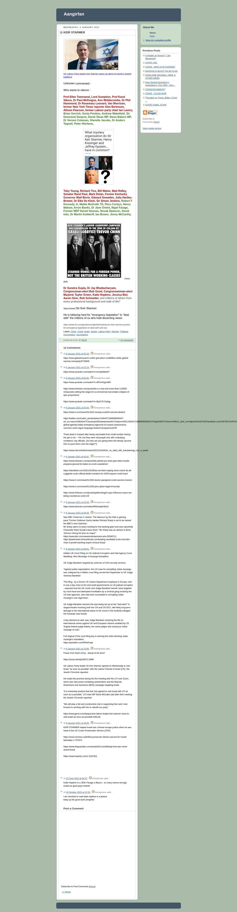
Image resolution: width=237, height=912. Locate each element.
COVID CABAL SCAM (155, 105)
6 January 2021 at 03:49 (78, 502)
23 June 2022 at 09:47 (77, 778)
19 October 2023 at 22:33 (78, 792)
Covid (80, 331)
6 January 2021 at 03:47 (78, 456)
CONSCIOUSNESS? (155, 89)
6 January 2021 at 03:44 (78, 408)
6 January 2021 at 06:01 (78, 549)
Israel (86, 331)
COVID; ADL (151, 63)
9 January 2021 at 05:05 (78, 723)
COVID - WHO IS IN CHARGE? (160, 67)
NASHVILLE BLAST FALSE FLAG (161, 71)
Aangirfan (74, 14)
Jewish (94, 331)
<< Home (66, 892)
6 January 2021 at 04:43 (78, 513)
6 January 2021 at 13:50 (78, 649)
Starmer (115, 331)
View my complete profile (158, 40)
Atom (92, 886)
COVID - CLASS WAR (155, 93)
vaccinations (82, 335)
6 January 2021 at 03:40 (78, 378)
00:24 (84, 340)
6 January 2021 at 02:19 (78, 367)
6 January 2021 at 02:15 (78, 354)
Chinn (73, 331)
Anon (152, 36)
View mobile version (152, 128)
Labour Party (104, 331)
